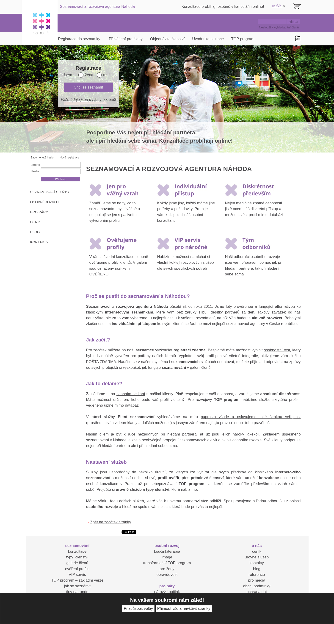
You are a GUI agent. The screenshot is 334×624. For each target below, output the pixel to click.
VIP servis (77, 574)
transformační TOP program (167, 563)
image (167, 557)
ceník (256, 551)
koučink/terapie (167, 551)
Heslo (35, 171)
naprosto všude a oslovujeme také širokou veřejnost (251, 417)
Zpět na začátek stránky (110, 522)
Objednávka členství (167, 39)
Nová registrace (69, 157)
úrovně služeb (257, 557)
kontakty (257, 563)
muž (106, 75)
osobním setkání (130, 394)
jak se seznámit (77, 586)
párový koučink (167, 592)
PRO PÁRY (39, 212)
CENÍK (35, 222)
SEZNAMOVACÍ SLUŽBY (50, 192)
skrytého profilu (286, 399)
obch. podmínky (256, 586)
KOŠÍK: (277, 6)
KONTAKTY (39, 242)
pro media (256, 580)
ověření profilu (77, 569)
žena (89, 75)
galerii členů (200, 367)
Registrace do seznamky (79, 39)
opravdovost (167, 574)
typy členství (77, 557)
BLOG (35, 232)
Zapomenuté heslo (42, 157)
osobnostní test (277, 350)
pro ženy (167, 569)
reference (256, 574)
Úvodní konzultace (208, 39)
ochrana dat (257, 592)
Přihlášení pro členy (125, 39)
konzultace (77, 551)
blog (256, 569)
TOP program (242, 39)
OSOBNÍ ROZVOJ (44, 202)
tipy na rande (77, 592)
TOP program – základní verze (77, 580)
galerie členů (77, 563)
